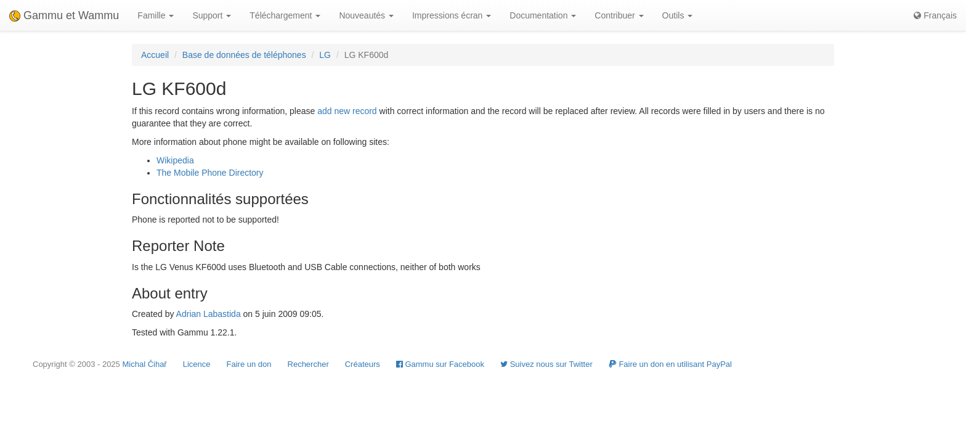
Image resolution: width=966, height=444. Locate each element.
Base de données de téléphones (244, 55)
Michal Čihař (144, 364)
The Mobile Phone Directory (210, 173)
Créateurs (362, 364)
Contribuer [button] (619, 15)
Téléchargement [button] (285, 15)
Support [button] (211, 15)
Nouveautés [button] (366, 15)
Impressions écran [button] (451, 15)
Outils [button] (677, 15)
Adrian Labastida (208, 314)
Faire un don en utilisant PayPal (670, 364)
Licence (197, 364)
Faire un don (249, 364)
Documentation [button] (542, 15)
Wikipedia (175, 160)
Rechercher (308, 364)
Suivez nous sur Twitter (546, 364)
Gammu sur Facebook (440, 364)
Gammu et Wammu (64, 15)
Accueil (155, 55)
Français (935, 15)
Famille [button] (155, 15)
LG (325, 55)
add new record (347, 111)
